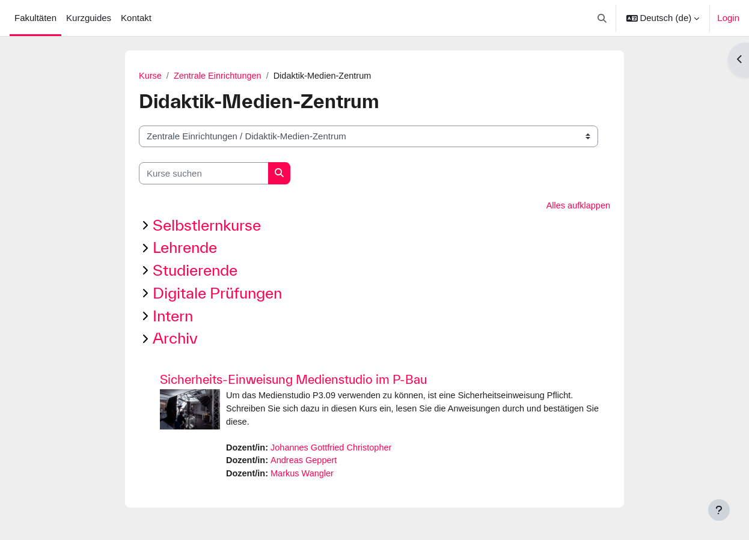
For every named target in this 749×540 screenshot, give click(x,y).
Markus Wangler (305, 477)
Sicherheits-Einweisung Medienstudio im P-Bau (293, 380)
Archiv (175, 339)
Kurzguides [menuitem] (88, 18)
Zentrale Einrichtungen (219, 76)
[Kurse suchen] (204, 174)
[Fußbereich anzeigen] (719, 510)
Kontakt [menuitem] (136, 18)
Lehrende (185, 248)
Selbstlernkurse (207, 225)
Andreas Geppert (306, 463)
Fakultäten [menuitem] (35, 18)
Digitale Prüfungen (217, 293)
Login (728, 18)
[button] (602, 18)
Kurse (150, 76)
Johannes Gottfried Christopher (334, 449)
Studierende (195, 271)
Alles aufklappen (577, 206)
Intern (173, 316)
